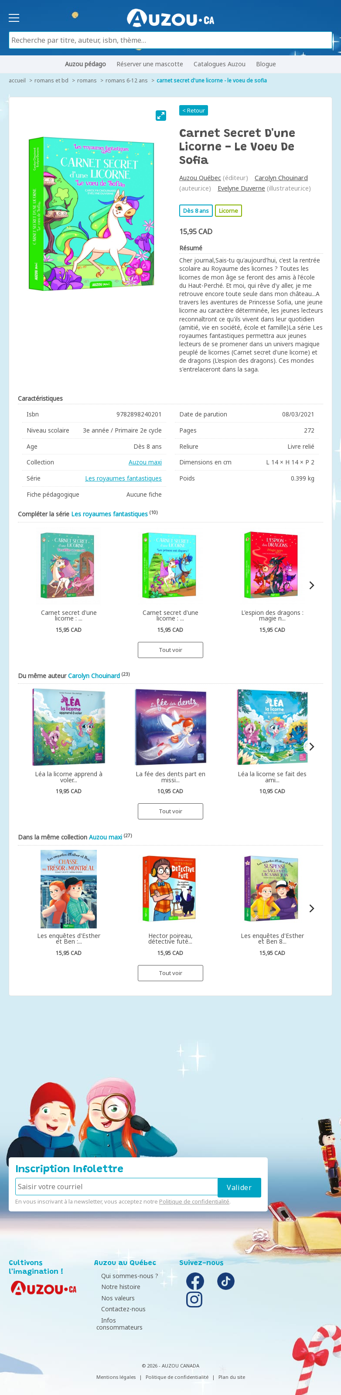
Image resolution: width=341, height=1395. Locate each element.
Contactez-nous (118, 1309)
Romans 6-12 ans (127, 80)
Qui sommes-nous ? (124, 1276)
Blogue (266, 64)
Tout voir (170, 650)
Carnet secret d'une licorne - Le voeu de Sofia (212, 80)
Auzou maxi (145, 462)
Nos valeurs (113, 1298)
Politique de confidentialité (194, 1201)
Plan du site (231, 1370)
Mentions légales (116, 1370)
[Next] (311, 585)
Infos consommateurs (127, 1320)
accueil (17, 80)
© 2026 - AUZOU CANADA (170, 1359)
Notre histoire (116, 1286)
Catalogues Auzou (220, 64)
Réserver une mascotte (149, 64)
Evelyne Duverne (241, 188)
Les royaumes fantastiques (123, 478)
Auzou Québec (200, 178)
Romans (87, 80)
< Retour (193, 110)
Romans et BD (51, 80)
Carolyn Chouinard (281, 178)
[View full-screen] (161, 115)
